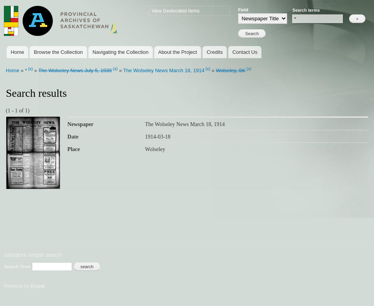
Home (17, 52)
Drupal (38, 286)
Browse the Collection (58, 52)
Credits (214, 52)
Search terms (306, 10)
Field (243, 9)
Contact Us (244, 52)
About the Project (177, 52)
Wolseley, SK (230, 70)
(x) (30, 69)
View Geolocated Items (175, 11)
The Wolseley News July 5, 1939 (74, 70)
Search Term (18, 266)
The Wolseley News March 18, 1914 (164, 70)
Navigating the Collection (120, 52)
